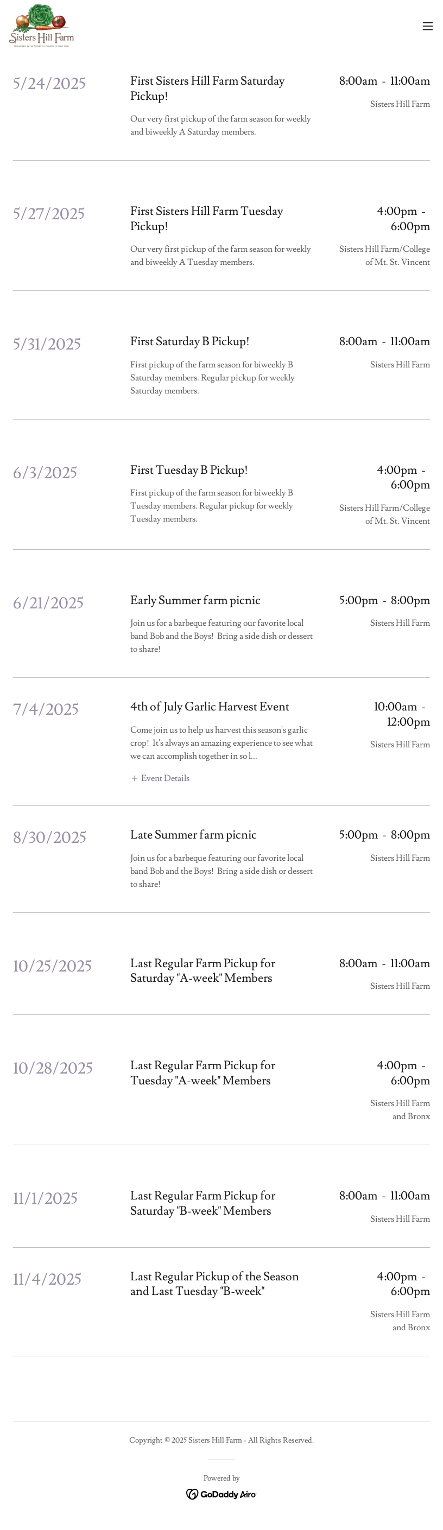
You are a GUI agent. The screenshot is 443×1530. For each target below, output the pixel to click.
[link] (41, 26)
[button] (428, 26)
